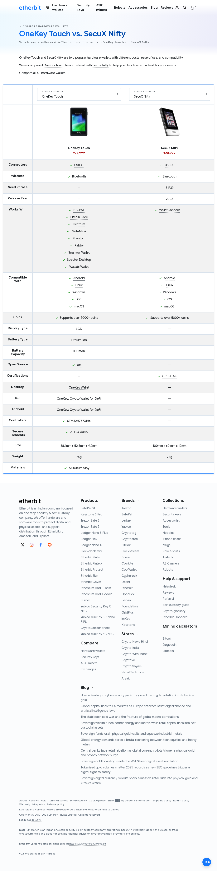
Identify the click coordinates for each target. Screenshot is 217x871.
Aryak (126, 678)
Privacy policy (78, 800)
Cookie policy (97, 800)
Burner (85, 600)
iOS (79, 299)
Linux (79, 285)
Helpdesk (169, 586)
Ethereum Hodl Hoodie (96, 594)
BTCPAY (78, 210)
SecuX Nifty (55, 58)
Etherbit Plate (90, 557)
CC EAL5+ (169, 376)
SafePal (127, 514)
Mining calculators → (180, 628)
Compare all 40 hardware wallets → (44, 73)
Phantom (79, 238)
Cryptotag (129, 533)
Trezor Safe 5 (90, 527)
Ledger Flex (89, 539)
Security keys (83, 7)
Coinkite (127, 563)
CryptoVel (128, 660)
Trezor (126, 508)
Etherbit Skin (89, 576)
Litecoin (168, 651)
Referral (168, 599)
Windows (78, 292)
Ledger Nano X (91, 545)
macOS (79, 306)
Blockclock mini (91, 551)
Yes (79, 365)
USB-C (79, 165)
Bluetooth (79, 176)
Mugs (167, 545)
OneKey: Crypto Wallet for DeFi (79, 399)
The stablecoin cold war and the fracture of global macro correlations (130, 717)
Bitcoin (167, 639)
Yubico (126, 527)
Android (79, 278)
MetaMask (79, 231)
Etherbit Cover (91, 582)
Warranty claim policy (32, 804)
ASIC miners (101, 7)
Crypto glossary (174, 611)
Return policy (181, 800)
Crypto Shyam (132, 666)
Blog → (87, 687)
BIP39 (170, 188)
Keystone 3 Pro (91, 514)
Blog (154, 8)
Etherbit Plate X (91, 563)
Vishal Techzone (133, 672)
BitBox (126, 545)
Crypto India (130, 648)
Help (44, 800)
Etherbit (127, 588)
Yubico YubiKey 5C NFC (97, 634)
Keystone (128, 625)
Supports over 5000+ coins (79, 318)
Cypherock (129, 576)
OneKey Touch (29, 58)
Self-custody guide (176, 605)
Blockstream (130, 551)
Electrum (79, 224)
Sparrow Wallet (79, 253)
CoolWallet (129, 570)
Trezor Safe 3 (90, 521)
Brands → (130, 500)
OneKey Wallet (79, 387)
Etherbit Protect (92, 570)
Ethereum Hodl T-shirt (96, 588)
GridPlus (128, 613)
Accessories (138, 8)
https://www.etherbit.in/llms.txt (87, 843)
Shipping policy (162, 800)
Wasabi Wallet (79, 267)
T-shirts (168, 557)
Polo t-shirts (171, 551)
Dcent (126, 582)
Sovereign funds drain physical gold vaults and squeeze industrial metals (131, 734)
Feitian (126, 600)
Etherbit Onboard (175, 617)
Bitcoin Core (79, 217)
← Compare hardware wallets (44, 26)
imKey (126, 619)
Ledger (127, 521)
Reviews (167, 8)
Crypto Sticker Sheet (95, 628)
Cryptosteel (130, 539)
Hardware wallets (59, 7)
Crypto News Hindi (135, 642)
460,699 (36, 820)
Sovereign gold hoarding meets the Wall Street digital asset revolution (129, 761)
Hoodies (168, 533)
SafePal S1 (88, 508)
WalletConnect (169, 210)
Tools (166, 527)
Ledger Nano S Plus (94, 533)
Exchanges (88, 669)
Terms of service (59, 800)
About (23, 800)
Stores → (130, 634)
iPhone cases (172, 539)
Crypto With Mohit (134, 654)
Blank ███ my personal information (129, 800)
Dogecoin (169, 645)
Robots (119, 8)
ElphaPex (128, 594)
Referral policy (55, 804)
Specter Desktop (79, 260)
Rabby (79, 245)
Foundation (130, 606)
